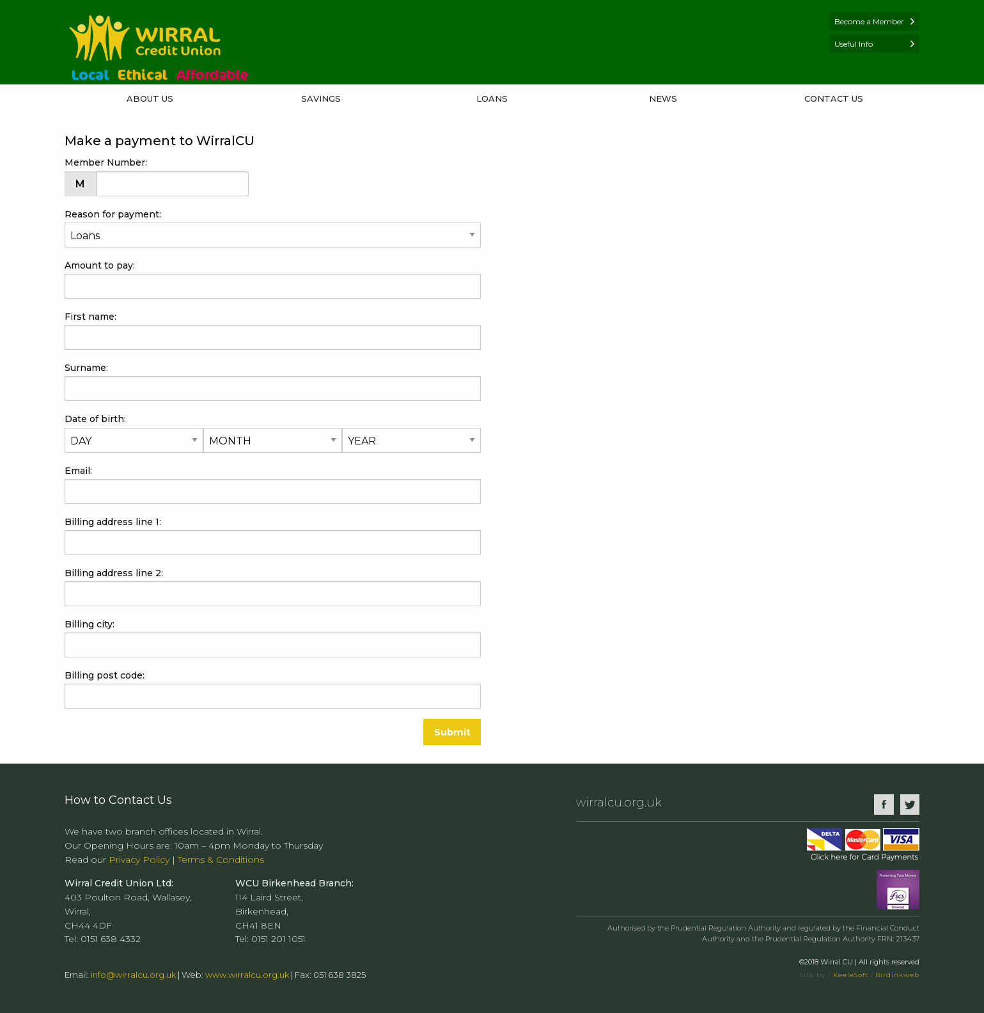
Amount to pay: (102, 265)
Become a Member (869, 21)
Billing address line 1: (115, 522)
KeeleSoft (850, 975)
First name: (92, 316)
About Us (150, 98)
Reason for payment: (113, 214)
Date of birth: (171, 419)
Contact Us (833, 98)
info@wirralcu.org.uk (133, 975)
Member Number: (108, 162)
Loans (492, 98)
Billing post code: (106, 675)
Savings (321, 98)
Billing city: (91, 624)
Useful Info (853, 44)
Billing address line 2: (114, 573)
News (663, 98)
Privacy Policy (139, 859)
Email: (80, 470)
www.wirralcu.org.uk (247, 975)
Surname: (88, 367)
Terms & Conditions (221, 859)
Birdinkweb (897, 975)
